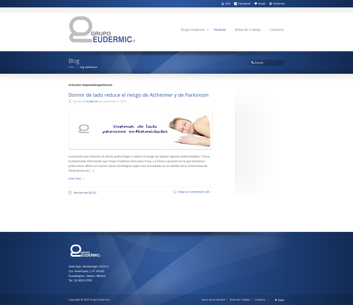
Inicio (71, 67)
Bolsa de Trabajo (248, 29)
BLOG (92, 193)
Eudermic (92, 101)
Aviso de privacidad (213, 299)
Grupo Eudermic (193, 29)
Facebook (244, 3)
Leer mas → (76, 178)
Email (261, 3)
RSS (228, 3)
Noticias (220, 29)
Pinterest (279, 3)
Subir (281, 300)
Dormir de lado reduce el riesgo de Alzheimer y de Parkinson (138, 94)
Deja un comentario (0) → (195, 192)
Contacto (277, 29)
